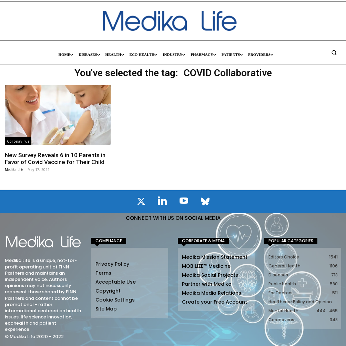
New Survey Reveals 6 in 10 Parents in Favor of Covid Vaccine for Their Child (55, 158)
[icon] (141, 202)
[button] (334, 52)
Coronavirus (18, 141)
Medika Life (14, 169)
